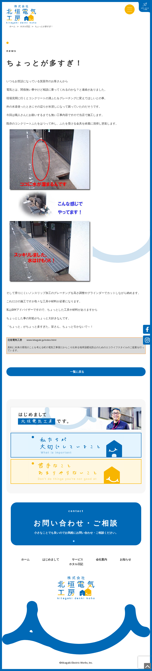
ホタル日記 (25, 27)
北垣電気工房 (15, 341)
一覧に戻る (77, 373)
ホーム (12, 27)
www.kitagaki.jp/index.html (41, 341)
